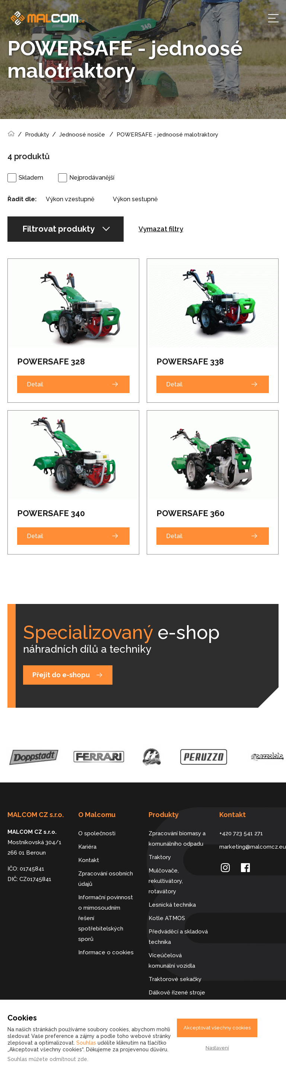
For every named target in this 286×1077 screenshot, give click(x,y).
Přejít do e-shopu (61, 675)
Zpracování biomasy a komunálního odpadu (177, 838)
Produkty (37, 134)
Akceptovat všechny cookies (217, 1028)
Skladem (31, 177)
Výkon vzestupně (70, 199)
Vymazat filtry (161, 229)
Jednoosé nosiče (82, 134)
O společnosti (96, 833)
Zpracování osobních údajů (105, 878)
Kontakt (88, 860)
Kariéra (87, 846)
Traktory (160, 857)
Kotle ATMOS (167, 918)
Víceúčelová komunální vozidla (172, 960)
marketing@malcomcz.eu (249, 846)
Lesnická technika (172, 904)
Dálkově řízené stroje (177, 992)
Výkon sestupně (135, 199)
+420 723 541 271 (241, 833)
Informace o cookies (106, 952)
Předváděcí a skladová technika (178, 936)
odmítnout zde (68, 1059)
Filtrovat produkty (66, 229)
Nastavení (217, 1048)
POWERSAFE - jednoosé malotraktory (167, 134)
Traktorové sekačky (175, 979)
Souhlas (86, 1043)
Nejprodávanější (91, 177)
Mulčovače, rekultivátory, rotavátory (166, 881)
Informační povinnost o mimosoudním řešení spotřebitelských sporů (105, 918)
